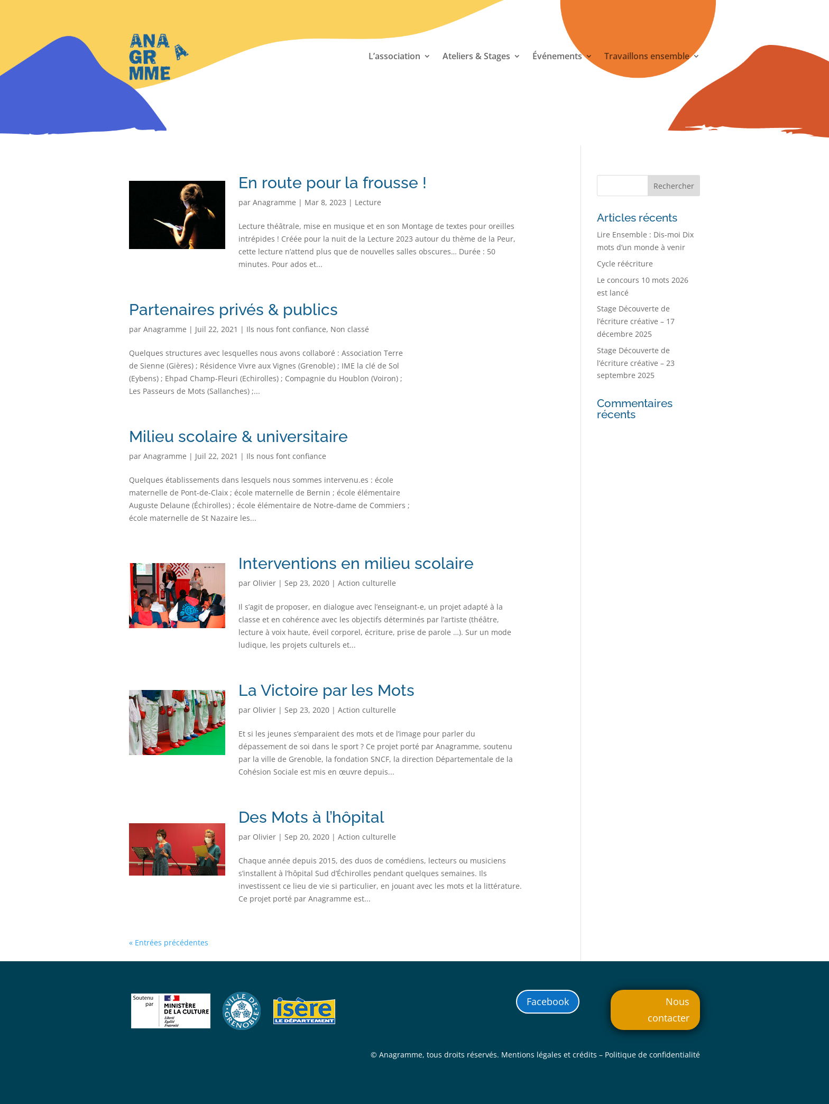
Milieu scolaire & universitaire (238, 436)
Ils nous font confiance (286, 329)
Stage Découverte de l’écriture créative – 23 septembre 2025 (636, 363)
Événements (557, 57)
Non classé (349, 329)
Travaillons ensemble (646, 57)
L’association (394, 57)
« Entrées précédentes (168, 942)
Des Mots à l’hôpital (311, 817)
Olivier (264, 583)
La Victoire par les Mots (326, 690)
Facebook (548, 1001)
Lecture (368, 202)
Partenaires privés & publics (233, 309)
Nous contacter (668, 1009)
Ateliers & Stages (476, 57)
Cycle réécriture (625, 264)
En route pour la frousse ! (332, 182)
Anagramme (274, 202)
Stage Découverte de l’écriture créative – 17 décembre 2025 (636, 321)
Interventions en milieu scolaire (356, 563)
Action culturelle (367, 583)
